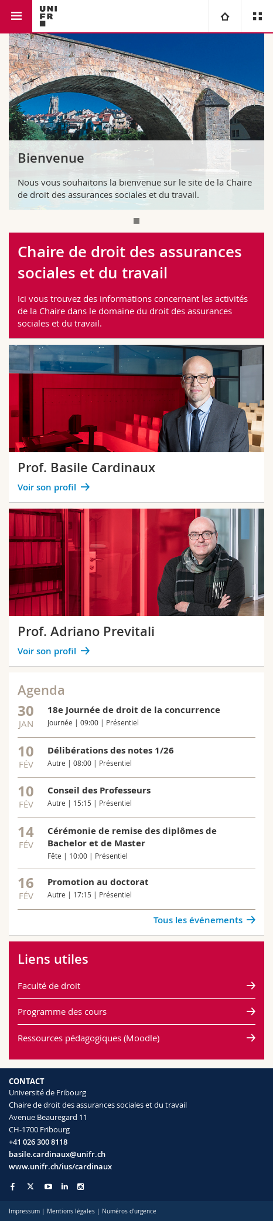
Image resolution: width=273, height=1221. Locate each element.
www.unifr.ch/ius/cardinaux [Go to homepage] (60, 1166)
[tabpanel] (136, 121)
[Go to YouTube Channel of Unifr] (48, 1186)
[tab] (136, 221)
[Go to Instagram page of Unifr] (80, 1186)
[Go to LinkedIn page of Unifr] (65, 1186)
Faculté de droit (49, 985)
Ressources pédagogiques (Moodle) (88, 1038)
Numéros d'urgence (129, 1211)
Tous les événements (198, 920)
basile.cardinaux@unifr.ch (57, 1154)
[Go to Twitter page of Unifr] (30, 1186)
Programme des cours (62, 1011)
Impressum (24, 1211)
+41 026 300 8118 (38, 1141)
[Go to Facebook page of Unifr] (12, 1186)
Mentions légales (71, 1211)
